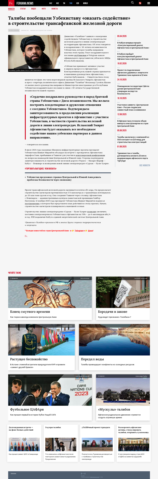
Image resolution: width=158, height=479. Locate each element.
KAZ (50, 3)
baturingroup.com (94, 476)
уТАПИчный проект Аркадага (97, 427)
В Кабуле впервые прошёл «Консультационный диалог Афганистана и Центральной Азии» (133, 45)
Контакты (13, 473)
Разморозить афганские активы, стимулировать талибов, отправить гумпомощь (130, 431)
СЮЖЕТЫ (55, 9)
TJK (64, 3)
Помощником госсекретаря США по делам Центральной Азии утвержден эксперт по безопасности (133, 90)
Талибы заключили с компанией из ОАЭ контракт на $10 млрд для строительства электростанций (133, 139)
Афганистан (25, 30)
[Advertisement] (79, 256)
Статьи (23, 9)
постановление (32, 204)
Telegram (79, 231)
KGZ (57, 3)
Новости (11, 9)
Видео (34, 9)
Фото (45, 9)
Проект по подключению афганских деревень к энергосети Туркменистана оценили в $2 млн (132, 72)
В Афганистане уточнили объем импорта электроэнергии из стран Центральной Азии (132, 123)
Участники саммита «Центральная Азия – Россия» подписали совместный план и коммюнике (132, 107)
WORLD (86, 3)
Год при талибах (54, 427)
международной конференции (90, 155)
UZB (78, 3)
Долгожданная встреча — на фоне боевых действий (22, 428)
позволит (91, 212)
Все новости (144, 165)
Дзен (90, 231)
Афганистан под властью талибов (41, 30)
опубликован (80, 55)
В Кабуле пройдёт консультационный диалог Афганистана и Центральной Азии (132, 56)
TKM (71, 3)
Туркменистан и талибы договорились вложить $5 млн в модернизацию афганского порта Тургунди (132, 157)
